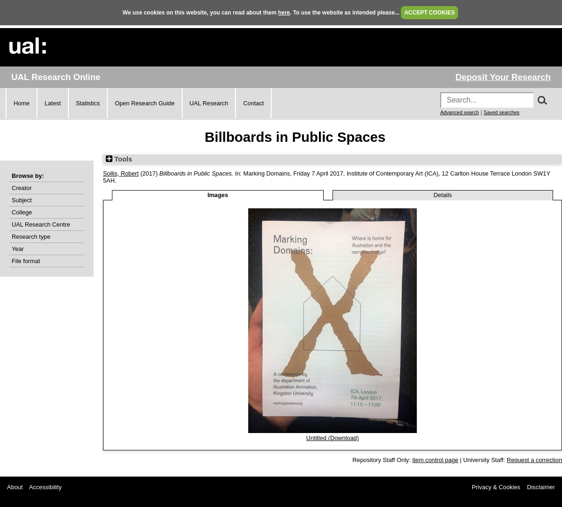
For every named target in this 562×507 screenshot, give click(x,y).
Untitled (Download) (332, 437)
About (14, 487)
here (284, 12)
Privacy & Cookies (496, 487)
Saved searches (501, 112)
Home (22, 103)
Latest (52, 103)
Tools (119, 159)
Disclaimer (541, 487)
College (22, 212)
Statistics (88, 103)
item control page (435, 459)
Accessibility (45, 487)
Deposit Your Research (503, 77)
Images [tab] (217, 194)
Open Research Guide (144, 103)
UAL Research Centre (41, 224)
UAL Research (209, 103)
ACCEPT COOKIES (429, 12)
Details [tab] (443, 194)
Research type (31, 236)
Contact (253, 103)
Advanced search (459, 112)
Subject (22, 200)
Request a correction (534, 459)
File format (26, 261)
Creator (22, 187)
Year (18, 248)
